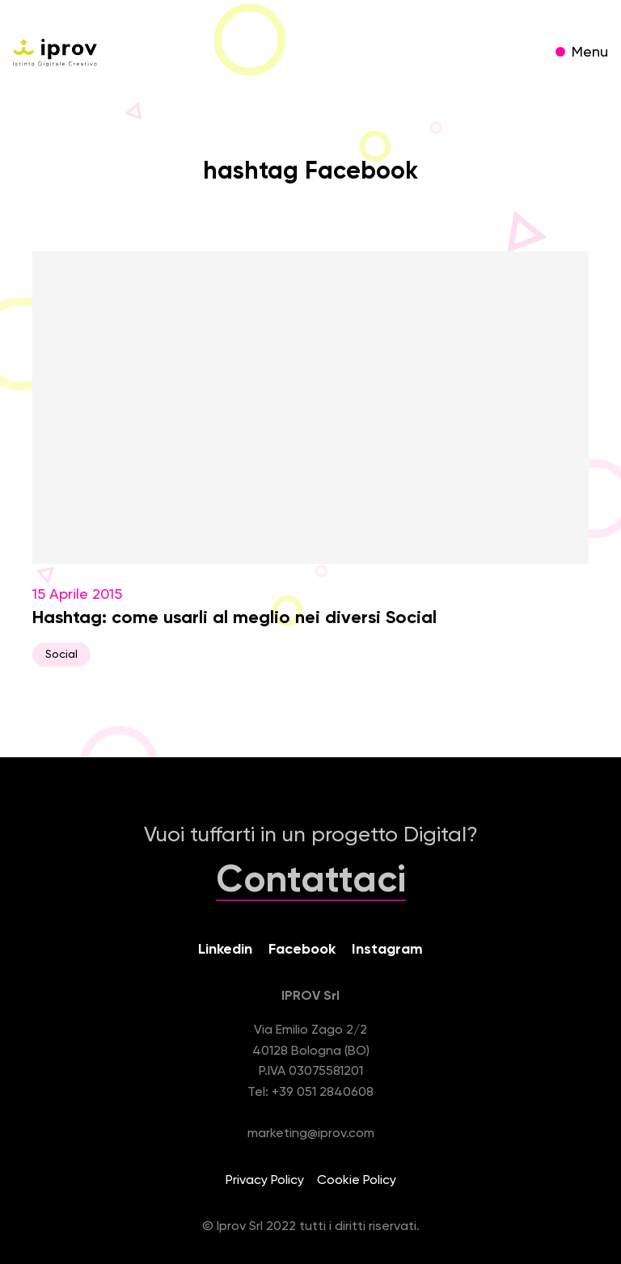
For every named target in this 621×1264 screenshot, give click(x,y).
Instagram (387, 949)
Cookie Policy (356, 1180)
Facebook (302, 949)
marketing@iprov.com (310, 1133)
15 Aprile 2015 (310, 459)
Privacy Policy (265, 1180)
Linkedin (225, 949)
